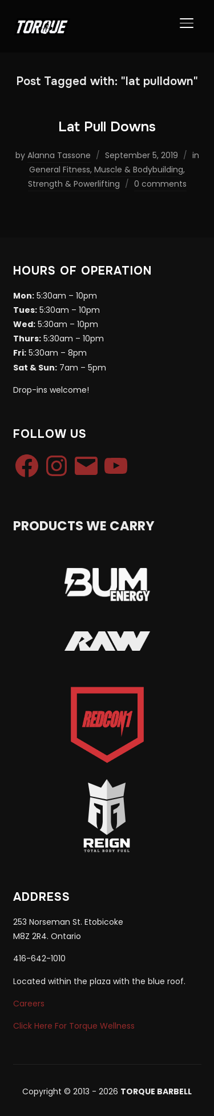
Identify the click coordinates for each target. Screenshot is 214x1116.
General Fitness (59, 169)
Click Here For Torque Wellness (74, 1026)
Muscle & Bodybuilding (138, 169)
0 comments (160, 184)
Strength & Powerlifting (74, 184)
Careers (29, 1003)
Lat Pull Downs (107, 126)
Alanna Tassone (59, 155)
